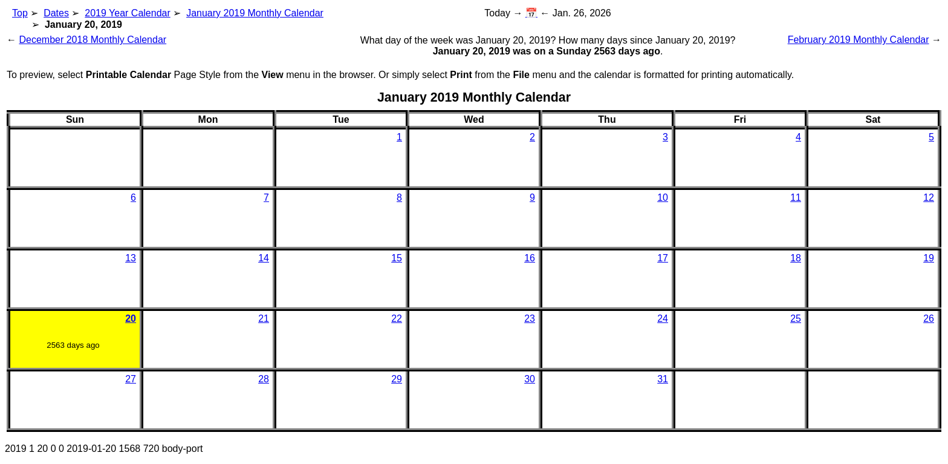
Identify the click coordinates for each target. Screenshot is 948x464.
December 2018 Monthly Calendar (92, 39)
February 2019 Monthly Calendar (858, 39)
